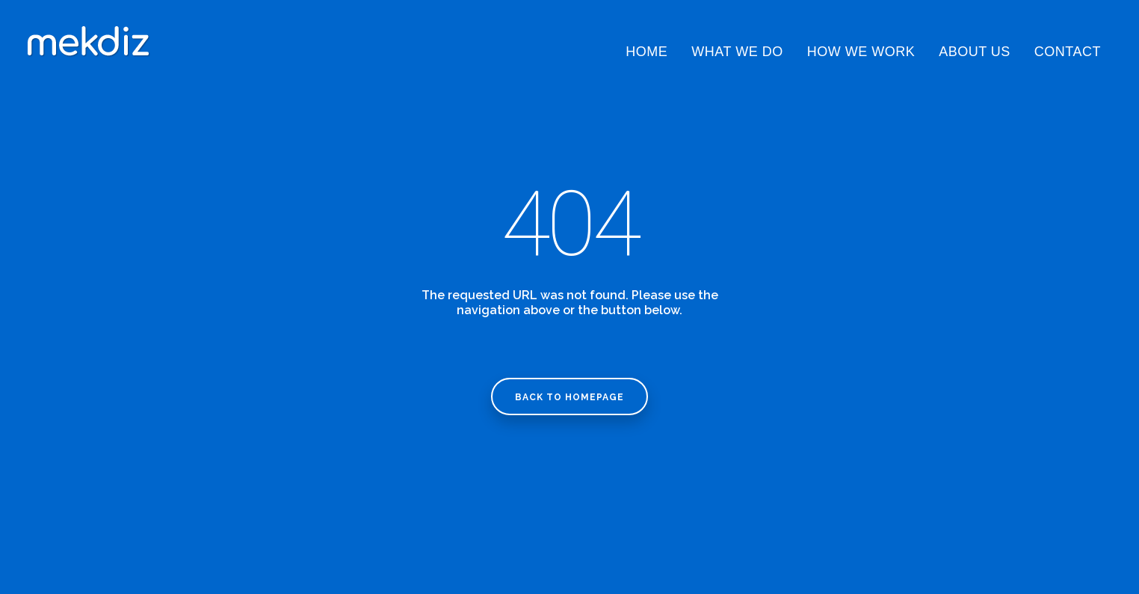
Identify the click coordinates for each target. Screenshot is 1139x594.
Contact (1067, 51)
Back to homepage (569, 397)
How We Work (861, 51)
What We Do (737, 51)
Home (646, 51)
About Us (974, 51)
